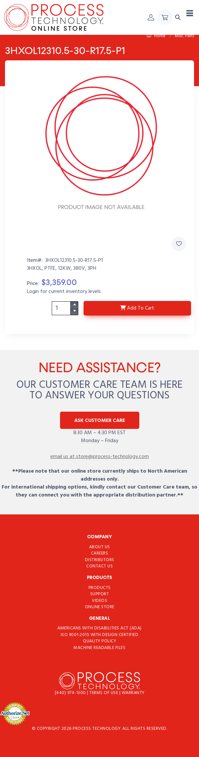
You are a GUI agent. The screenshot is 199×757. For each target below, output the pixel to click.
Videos (99, 600)
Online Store (99, 607)
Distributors (99, 559)
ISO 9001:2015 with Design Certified (100, 634)
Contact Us (99, 566)
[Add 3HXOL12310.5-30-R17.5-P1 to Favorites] (178, 244)
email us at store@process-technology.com (99, 456)
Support (99, 594)
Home (156, 35)
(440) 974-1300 (71, 692)
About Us (99, 546)
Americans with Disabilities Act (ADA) (99, 628)
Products (100, 587)
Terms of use (104, 692)
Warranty (133, 692)
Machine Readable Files (99, 647)
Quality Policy (99, 641)
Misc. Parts (184, 35)
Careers (99, 553)
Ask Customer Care (99, 421)
